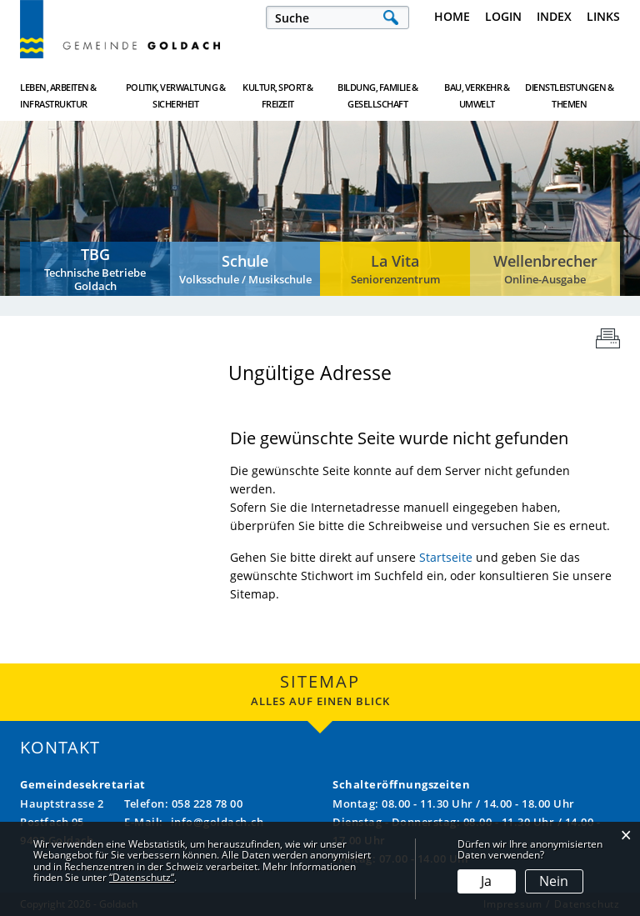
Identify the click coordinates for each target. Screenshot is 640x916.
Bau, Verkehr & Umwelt (476, 95)
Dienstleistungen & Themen (569, 95)
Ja (486, 881)
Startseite (445, 557)
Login (503, 16)
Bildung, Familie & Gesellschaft (378, 95)
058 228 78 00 (207, 803)
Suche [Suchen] (390, 17)
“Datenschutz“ (141, 877)
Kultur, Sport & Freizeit (277, 95)
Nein (553, 881)
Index (554, 16)
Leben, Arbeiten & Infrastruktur (58, 95)
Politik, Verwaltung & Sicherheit (176, 95)
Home (452, 16)
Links (603, 16)
